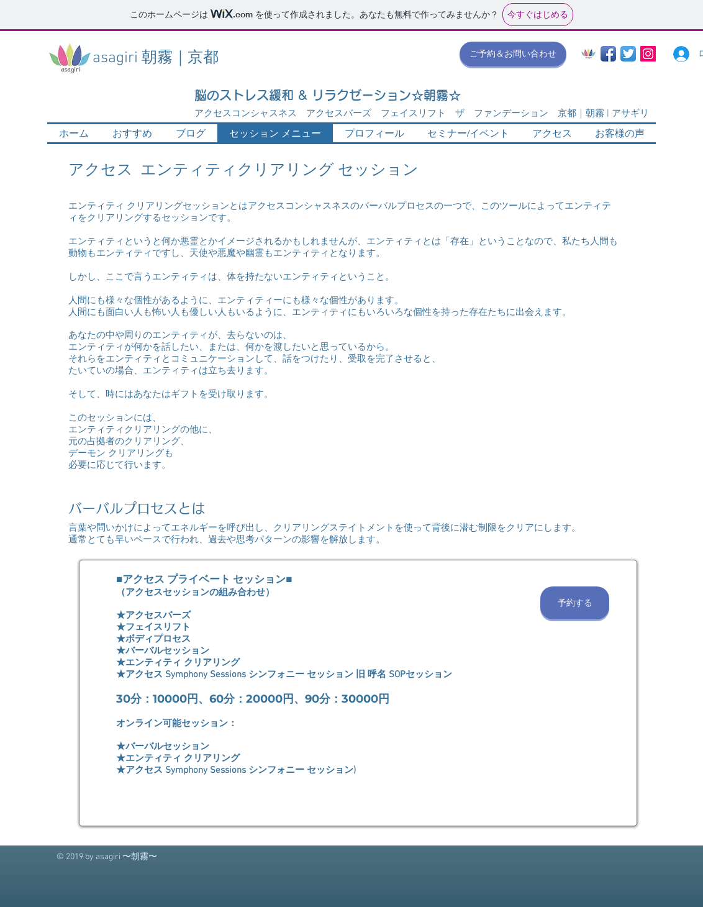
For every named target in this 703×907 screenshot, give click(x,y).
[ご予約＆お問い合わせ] (513, 54)
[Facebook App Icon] (608, 54)
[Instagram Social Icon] (648, 54)
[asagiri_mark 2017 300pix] (588, 54)
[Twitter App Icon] (628, 54)
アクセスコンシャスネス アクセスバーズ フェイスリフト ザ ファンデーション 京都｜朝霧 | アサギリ (421, 113)
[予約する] (574, 602)
